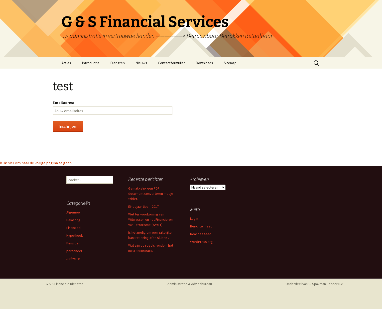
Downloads (204, 63)
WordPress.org (201, 241)
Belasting (73, 220)
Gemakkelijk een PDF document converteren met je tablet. (150, 193)
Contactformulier (171, 63)
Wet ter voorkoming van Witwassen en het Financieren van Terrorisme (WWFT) (150, 219)
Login (194, 218)
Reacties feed (200, 234)
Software (73, 258)
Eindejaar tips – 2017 (143, 206)
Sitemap (230, 63)
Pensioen (73, 243)
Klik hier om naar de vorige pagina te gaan (36, 162)
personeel (74, 251)
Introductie (91, 63)
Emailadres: (63, 102)
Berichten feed (201, 226)
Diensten (117, 63)
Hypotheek (74, 235)
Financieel (73, 227)
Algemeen (74, 212)
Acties (66, 63)
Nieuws (141, 63)
